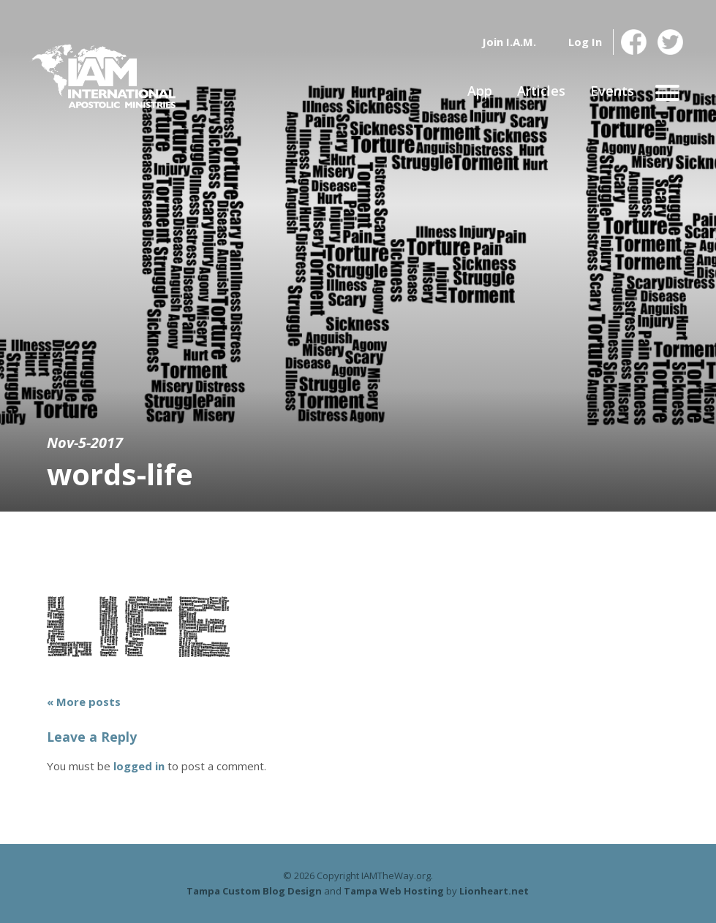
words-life (120, 474)
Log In (585, 41)
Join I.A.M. (509, 41)
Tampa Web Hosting (394, 890)
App (479, 90)
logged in (139, 766)
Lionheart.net (494, 890)
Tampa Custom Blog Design (254, 890)
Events (612, 90)
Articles (541, 90)
